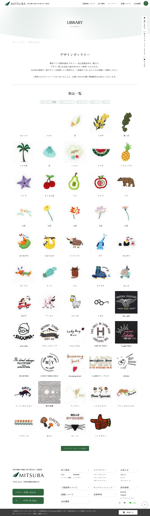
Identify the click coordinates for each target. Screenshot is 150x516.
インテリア (77, 478)
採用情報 (124, 487)
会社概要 (65, 501)
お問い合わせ (26, 492)
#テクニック (81, 102)
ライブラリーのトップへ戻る (75, 448)
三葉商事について (69, 487)
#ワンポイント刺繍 (48, 102)
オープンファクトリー (127, 498)
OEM (62, 475)
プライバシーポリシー (27, 514)
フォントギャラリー (100, 478)
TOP (145, 504)
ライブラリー (100, 469)
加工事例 (65, 469)
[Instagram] (119, 502)
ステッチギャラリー (100, 475)
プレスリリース (125, 481)
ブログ (122, 478)
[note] (124, 502)
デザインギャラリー (100, 481)
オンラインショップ (103, 487)
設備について (67, 494)
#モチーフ (94, 102)
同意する (128, 512)
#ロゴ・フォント (66, 102)
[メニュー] (146, 3)
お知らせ (124, 469)
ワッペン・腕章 (66, 478)
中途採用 (123, 495)
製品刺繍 (76, 475)
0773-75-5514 (26, 500)
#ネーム (106, 102)
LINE (132, 503)
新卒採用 (123, 492)
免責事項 (98, 494)
